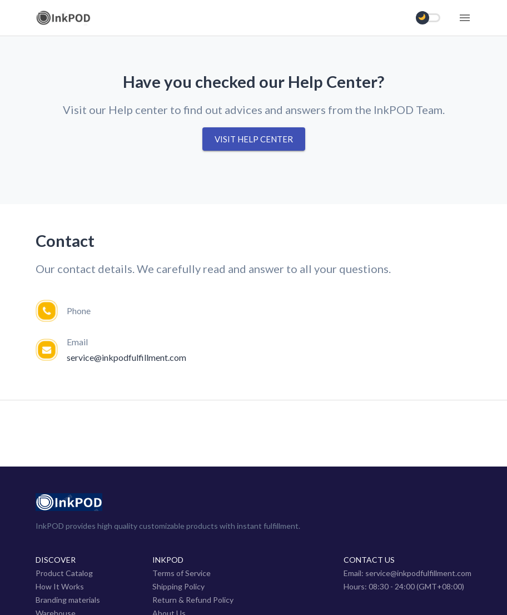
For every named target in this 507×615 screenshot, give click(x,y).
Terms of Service (181, 573)
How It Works (60, 586)
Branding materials (68, 599)
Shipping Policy (178, 586)
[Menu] (464, 17)
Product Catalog (64, 573)
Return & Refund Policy (192, 599)
